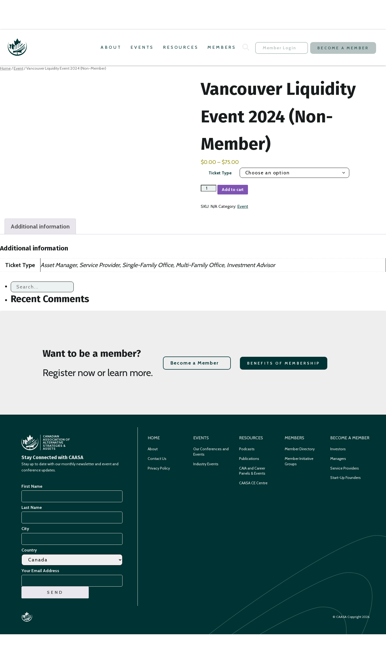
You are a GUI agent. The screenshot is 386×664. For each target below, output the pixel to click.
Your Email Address (41, 570)
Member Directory (300, 449)
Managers (338, 458)
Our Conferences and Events (211, 452)
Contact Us (157, 458)
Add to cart (233, 189)
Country (29, 550)
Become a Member (343, 48)
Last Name (31, 507)
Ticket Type (220, 172)
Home (5, 68)
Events (142, 47)
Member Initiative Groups (299, 461)
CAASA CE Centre (253, 483)
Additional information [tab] (40, 226)
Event (18, 68)
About (111, 47)
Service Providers (344, 468)
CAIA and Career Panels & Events (252, 471)
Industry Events (205, 464)
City (25, 528)
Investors (338, 449)
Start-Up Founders (345, 477)
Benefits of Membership (283, 363)
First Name (31, 486)
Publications (249, 458)
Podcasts (247, 449)
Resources (180, 47)
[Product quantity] (208, 188)
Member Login (279, 47)
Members (221, 47)
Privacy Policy (159, 468)
